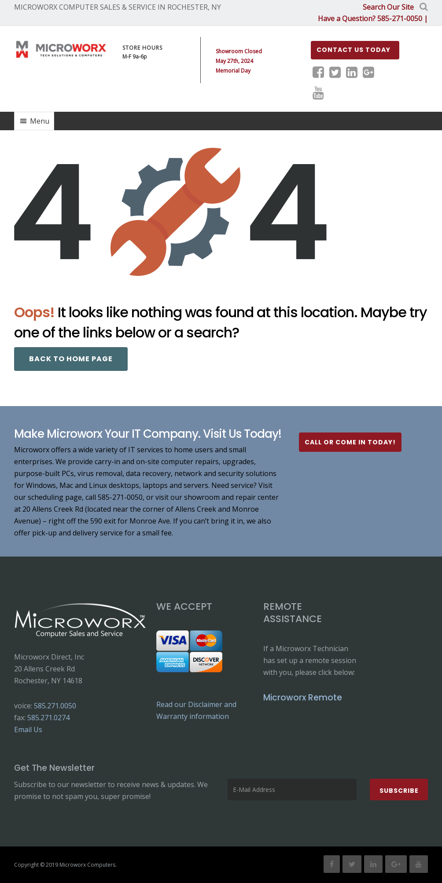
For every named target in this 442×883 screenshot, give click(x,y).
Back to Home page (71, 358)
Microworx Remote (302, 697)
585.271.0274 (48, 717)
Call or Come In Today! (350, 441)
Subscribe (399, 790)
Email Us (28, 729)
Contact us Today (353, 49)
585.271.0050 (55, 705)
